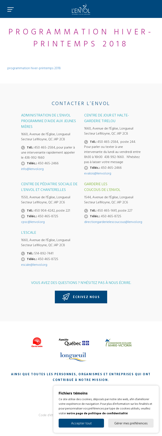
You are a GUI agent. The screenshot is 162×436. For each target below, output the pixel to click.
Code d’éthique (50, 414)
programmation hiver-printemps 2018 (34, 67)
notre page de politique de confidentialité (97, 413)
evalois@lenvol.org (97, 173)
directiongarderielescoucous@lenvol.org (113, 221)
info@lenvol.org (32, 168)
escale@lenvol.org (34, 264)
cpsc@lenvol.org (33, 221)
